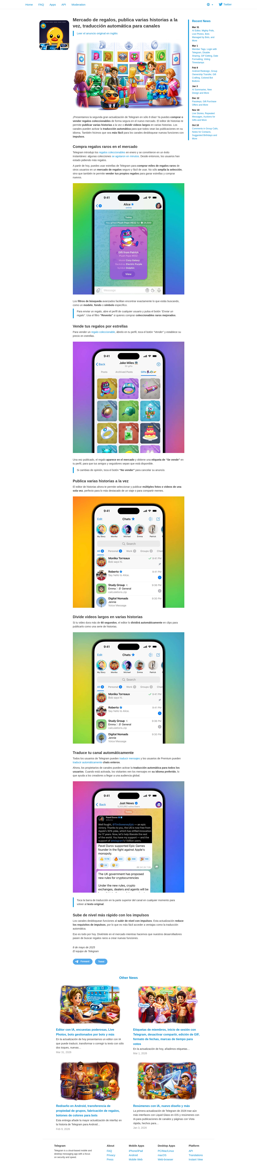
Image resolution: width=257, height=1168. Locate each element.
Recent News (201, 21)
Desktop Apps (166, 1145)
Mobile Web (136, 1159)
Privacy (111, 1155)
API (64, 4)
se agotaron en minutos (125, 156)
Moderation (78, 4)
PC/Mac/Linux (166, 1150)
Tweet (101, 961)
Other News (128, 978)
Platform (194, 1145)
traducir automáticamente (87, 762)
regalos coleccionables (112, 152)
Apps (53, 4)
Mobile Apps (136, 1145)
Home (29, 4)
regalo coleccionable (103, 332)
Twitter (225, 4)
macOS (162, 1155)
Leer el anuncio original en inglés (97, 33)
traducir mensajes (129, 758)
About (110, 1145)
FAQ (41, 4)
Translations (196, 1155)
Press (110, 1159)
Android (133, 1155)
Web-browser (165, 1159)
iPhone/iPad (136, 1150)
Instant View (196, 1159)
